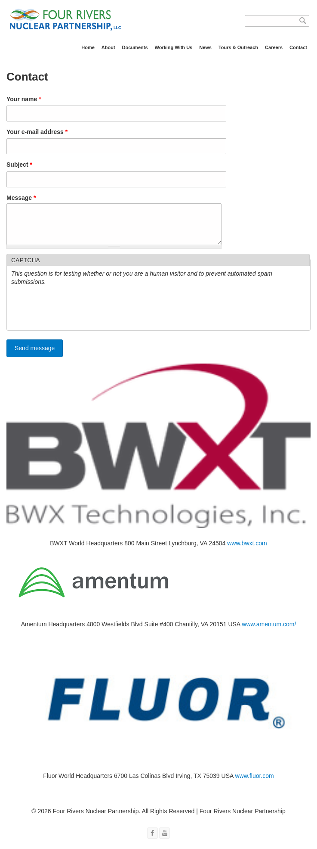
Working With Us (174, 47)
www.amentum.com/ (269, 630)
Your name (23, 99)
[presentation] (76, 316)
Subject (19, 164)
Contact (298, 47)
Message (21, 197)
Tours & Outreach (238, 47)
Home (88, 47)
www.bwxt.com (247, 549)
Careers (274, 47)
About (108, 47)
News (205, 47)
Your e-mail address (37, 131)
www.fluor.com (254, 782)
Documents (135, 47)
